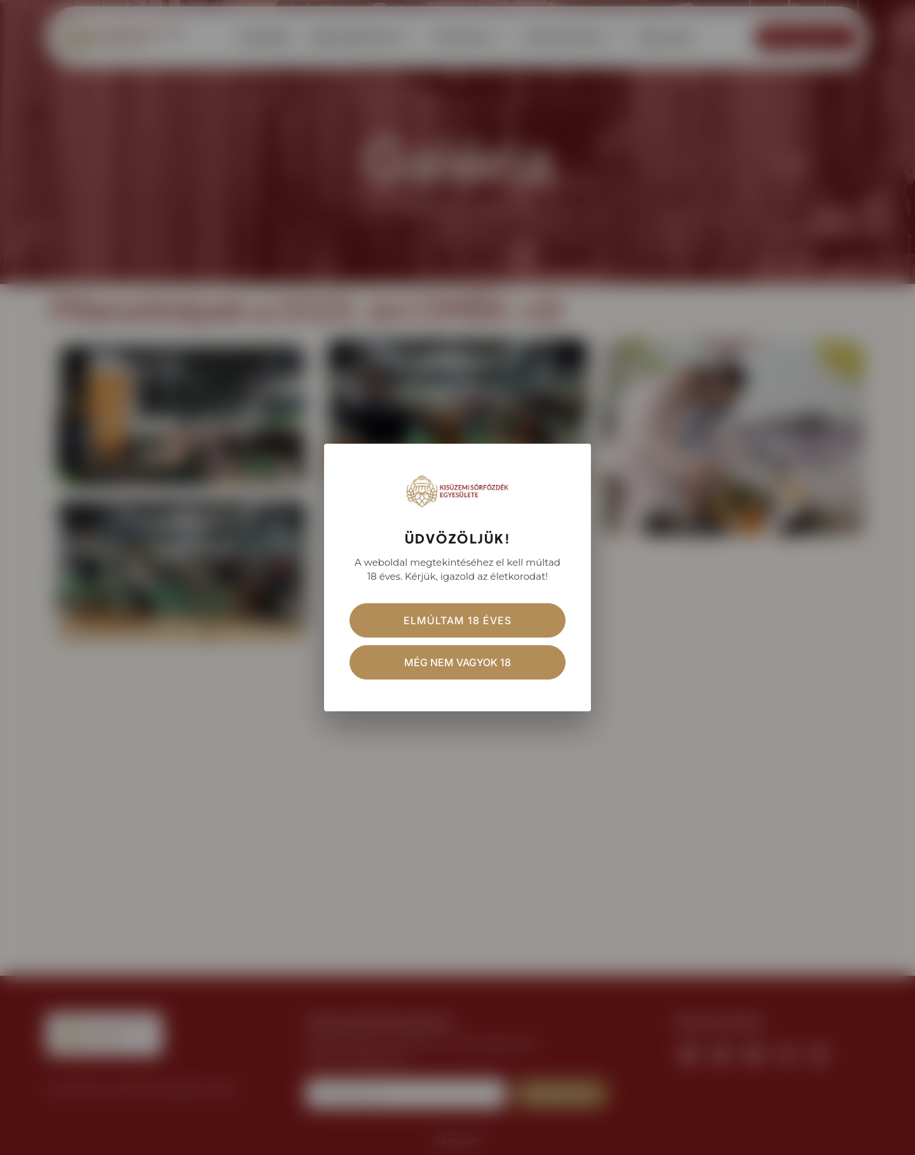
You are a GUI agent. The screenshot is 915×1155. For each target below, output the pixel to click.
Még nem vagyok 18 (457, 662)
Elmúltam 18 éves (457, 620)
